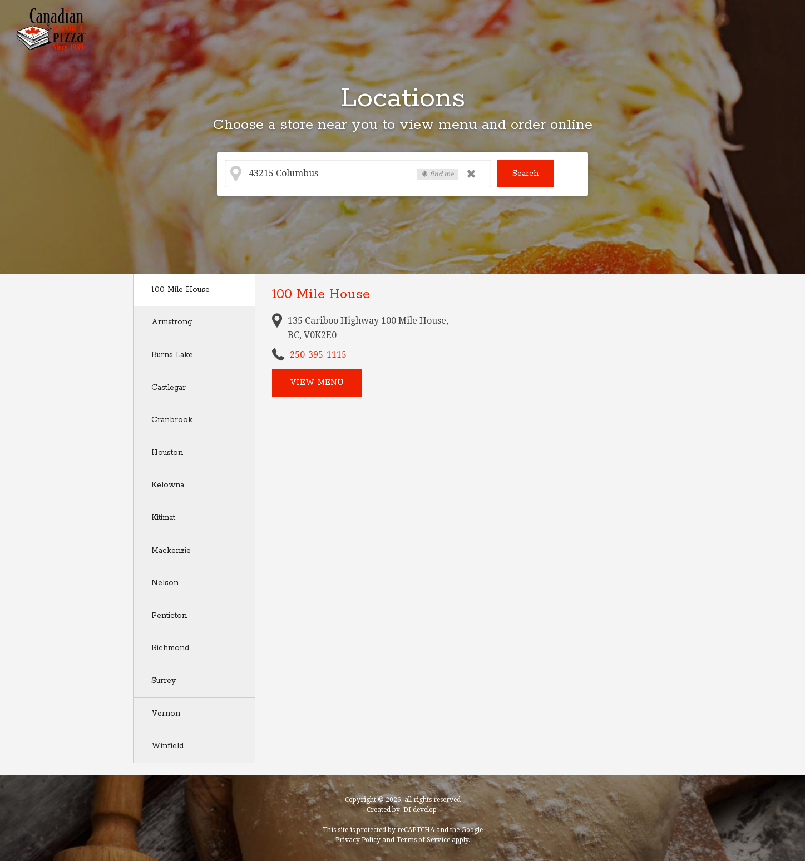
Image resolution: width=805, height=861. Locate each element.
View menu (317, 383)
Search (525, 174)
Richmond (170, 648)
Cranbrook (171, 420)
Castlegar (168, 388)
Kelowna (167, 485)
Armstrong (171, 322)
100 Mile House (180, 290)
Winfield (167, 746)
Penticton (169, 616)
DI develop (420, 810)
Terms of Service (423, 840)
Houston (167, 453)
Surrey (163, 681)
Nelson (165, 583)
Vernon (165, 714)
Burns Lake (172, 355)
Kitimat (163, 518)
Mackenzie (171, 551)
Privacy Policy (358, 840)
